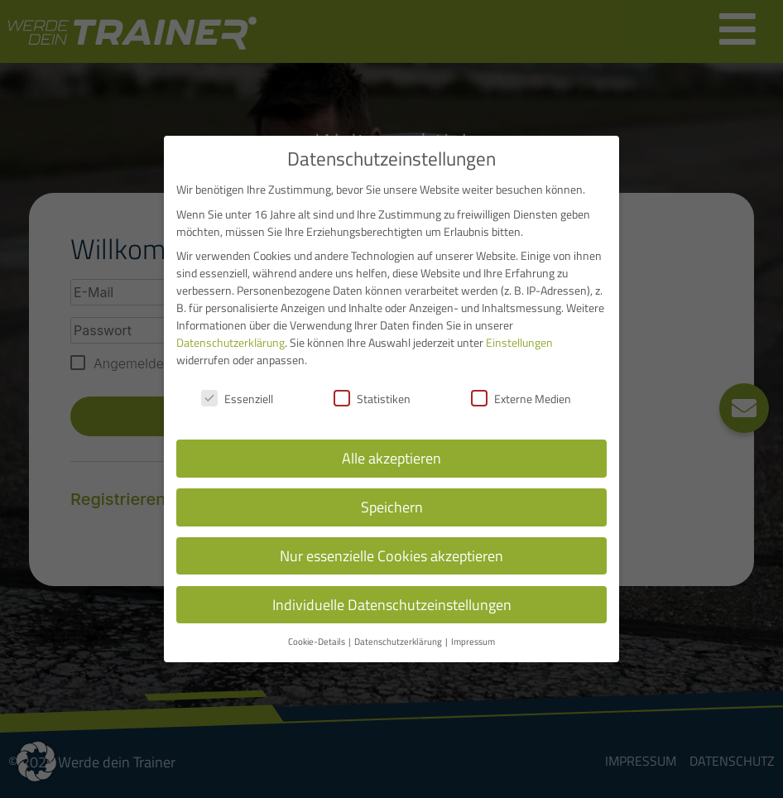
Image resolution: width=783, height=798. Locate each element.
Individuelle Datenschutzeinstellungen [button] (392, 605)
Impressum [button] (473, 641)
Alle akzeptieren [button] (391, 458)
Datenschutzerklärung (230, 342)
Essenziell (237, 398)
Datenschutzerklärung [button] (399, 641)
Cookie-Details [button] (317, 641)
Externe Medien (521, 398)
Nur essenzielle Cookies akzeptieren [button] (391, 556)
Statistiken (372, 398)
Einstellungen (519, 342)
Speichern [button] (392, 507)
